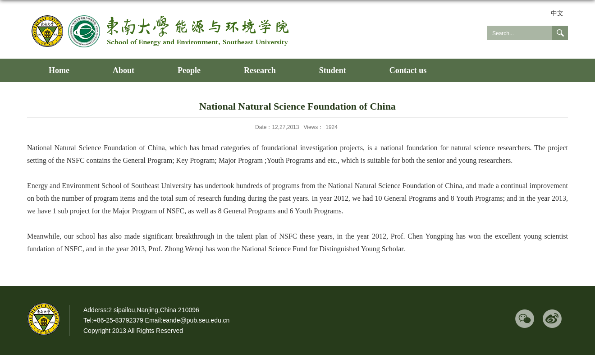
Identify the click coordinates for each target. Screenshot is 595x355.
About (123, 70)
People (189, 70)
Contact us (408, 70)
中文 (557, 13)
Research (260, 70)
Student (332, 70)
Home (59, 70)
